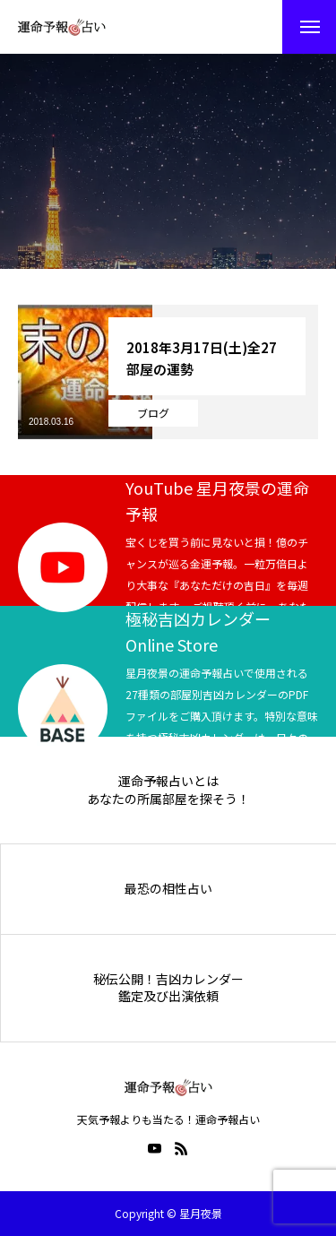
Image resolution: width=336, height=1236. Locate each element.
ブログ (153, 412)
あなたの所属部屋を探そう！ (168, 799)
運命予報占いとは (168, 781)
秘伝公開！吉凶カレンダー (168, 979)
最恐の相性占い (168, 888)
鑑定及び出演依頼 (168, 996)
